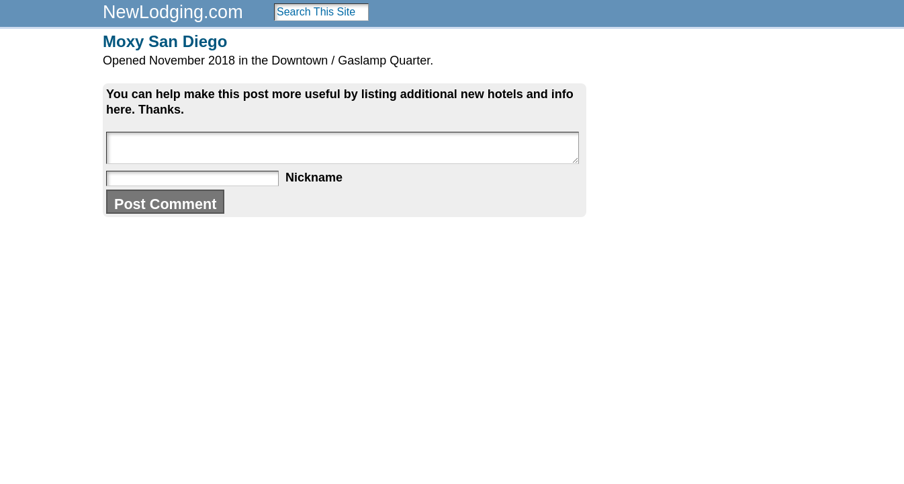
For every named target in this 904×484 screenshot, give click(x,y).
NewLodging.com (173, 12)
